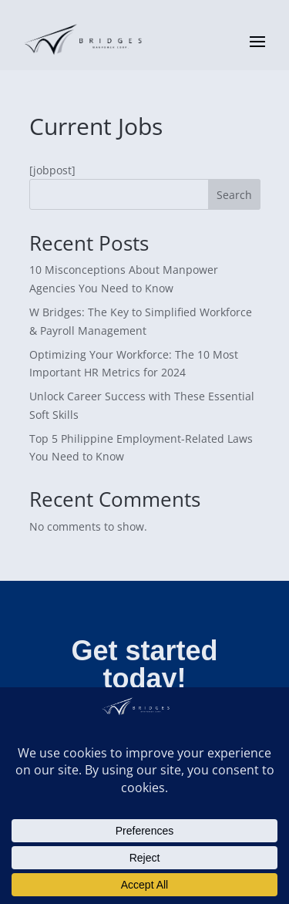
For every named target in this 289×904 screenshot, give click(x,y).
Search (234, 194)
